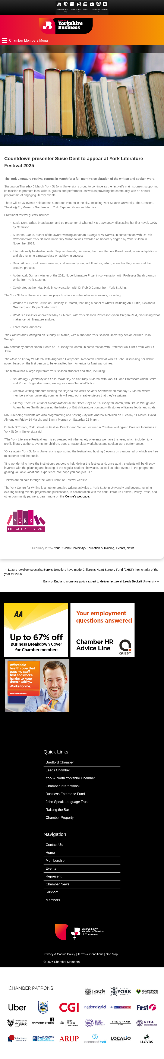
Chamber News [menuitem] (57, 884)
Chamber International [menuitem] (62, 786)
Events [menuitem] (51, 868)
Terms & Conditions (90, 954)
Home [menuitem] (50, 852)
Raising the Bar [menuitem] (57, 810)
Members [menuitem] (53, 900)
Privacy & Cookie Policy (59, 954)
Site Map (112, 954)
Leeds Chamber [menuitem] (58, 770)
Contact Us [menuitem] (54, 845)
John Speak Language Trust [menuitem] (67, 802)
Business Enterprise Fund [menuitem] (65, 794)
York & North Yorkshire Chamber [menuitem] (70, 778)
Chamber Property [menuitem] (60, 817)
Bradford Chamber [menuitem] (60, 762)
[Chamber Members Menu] (82, 40)
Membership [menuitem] (55, 860)
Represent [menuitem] (54, 876)
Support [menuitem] (52, 892)
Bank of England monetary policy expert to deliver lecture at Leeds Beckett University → (101, 581)
